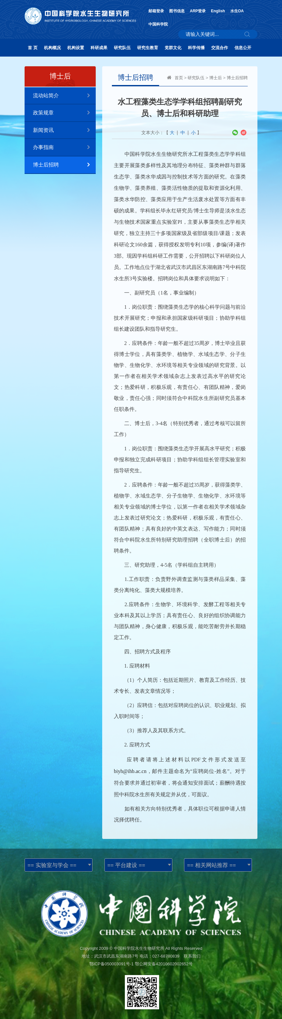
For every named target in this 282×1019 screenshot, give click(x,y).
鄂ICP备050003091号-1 (111, 963)
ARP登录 (198, 11)
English (218, 11)
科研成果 (99, 47)
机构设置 (75, 47)
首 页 (33, 47)
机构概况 (52, 47)
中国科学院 (158, 24)
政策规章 (64, 113)
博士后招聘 (64, 165)
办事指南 (64, 147)
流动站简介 (64, 95)
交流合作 (219, 47)
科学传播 (196, 47)
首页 (179, 77)
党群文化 (173, 47)
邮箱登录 (156, 11)
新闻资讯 (64, 130)
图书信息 (177, 11)
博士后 (215, 77)
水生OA (237, 11)
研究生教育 (147, 47)
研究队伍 (122, 47)
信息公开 (242, 47)
